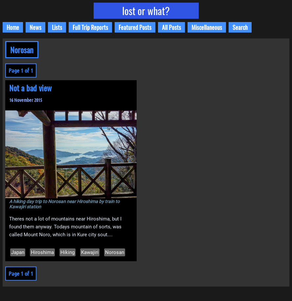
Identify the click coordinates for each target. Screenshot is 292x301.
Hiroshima (42, 252)
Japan (17, 252)
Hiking (67, 252)
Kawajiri (90, 252)
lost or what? (146, 10)
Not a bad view (30, 88)
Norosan (114, 252)
